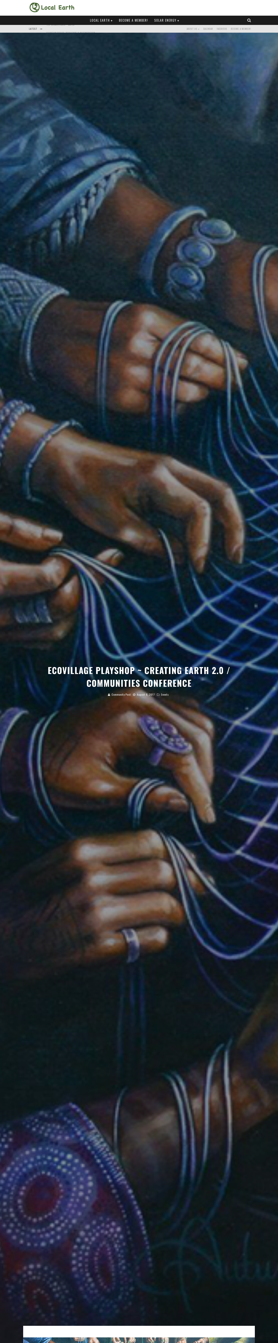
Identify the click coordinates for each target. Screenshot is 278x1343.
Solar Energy (165, 20)
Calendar (208, 28)
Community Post (121, 694)
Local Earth (100, 20)
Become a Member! (133, 20)
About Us (192, 28)
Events (165, 694)
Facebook (222, 28)
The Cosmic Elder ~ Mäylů (60, 29)
